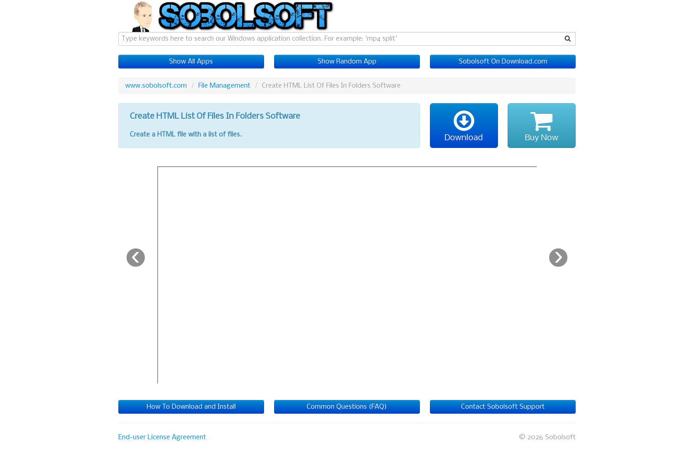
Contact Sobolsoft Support (503, 407)
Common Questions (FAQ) (347, 407)
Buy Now (541, 125)
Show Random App (347, 61)
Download (464, 125)
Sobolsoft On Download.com (503, 61)
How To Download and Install (191, 407)
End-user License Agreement (162, 437)
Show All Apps (191, 61)
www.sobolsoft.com (156, 85)
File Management (224, 85)
